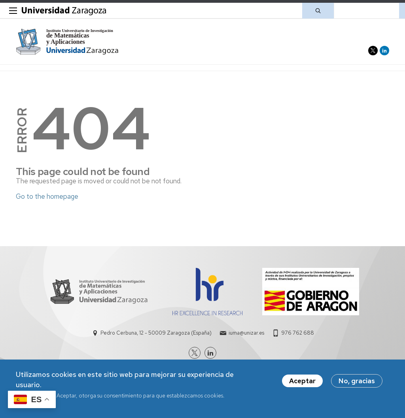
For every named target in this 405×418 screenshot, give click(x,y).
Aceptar (302, 381)
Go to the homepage (47, 196)
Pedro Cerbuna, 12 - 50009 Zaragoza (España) (156, 333)
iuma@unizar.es (246, 333)
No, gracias (357, 381)
